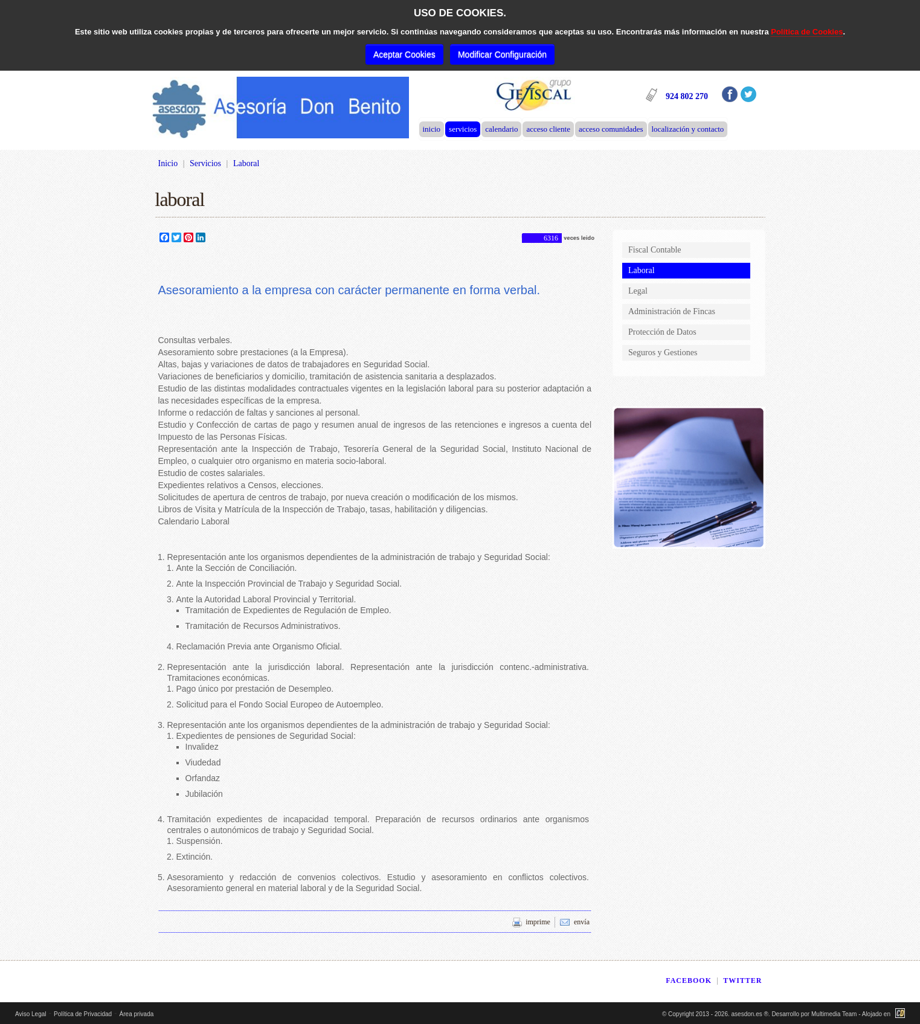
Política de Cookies (807, 31)
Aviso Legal (31, 1014)
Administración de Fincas (671, 311)
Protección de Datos (662, 332)
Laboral (641, 270)
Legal (638, 290)
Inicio (432, 129)
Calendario (501, 129)
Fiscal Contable (654, 249)
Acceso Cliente (548, 129)
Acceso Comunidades (611, 129)
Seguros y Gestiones (662, 352)
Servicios (463, 129)
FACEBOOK (689, 980)
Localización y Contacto (688, 129)
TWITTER (742, 980)
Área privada (137, 1014)
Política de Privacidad (83, 1014)
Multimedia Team (834, 1014)
